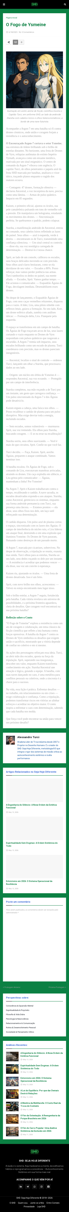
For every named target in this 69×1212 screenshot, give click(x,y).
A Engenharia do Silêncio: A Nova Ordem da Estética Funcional (31, 806)
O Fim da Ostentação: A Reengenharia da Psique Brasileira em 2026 (40, 1117)
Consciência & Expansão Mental (19, 1006)
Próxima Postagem (57, 987)
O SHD (12, 1203)
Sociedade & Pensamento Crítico (20, 1032)
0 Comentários (28, 32)
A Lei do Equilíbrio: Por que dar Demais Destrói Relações (39, 1092)
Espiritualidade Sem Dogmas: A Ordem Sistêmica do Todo (32, 844)
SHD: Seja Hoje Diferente (27, 1198)
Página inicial (11, 18)
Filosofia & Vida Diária (15, 1014)
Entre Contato (53, 1203)
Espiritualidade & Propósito (17, 1010)
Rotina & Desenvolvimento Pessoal (21, 1027)
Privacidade (29, 1206)
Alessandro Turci (28, 737)
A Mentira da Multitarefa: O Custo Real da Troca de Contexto (40, 1104)
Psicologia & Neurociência (17, 1019)
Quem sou (23, 1203)
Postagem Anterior (12, 987)
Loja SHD (41, 1206)
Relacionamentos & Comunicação (20, 1023)
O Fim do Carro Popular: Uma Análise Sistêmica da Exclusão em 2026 (38, 1129)
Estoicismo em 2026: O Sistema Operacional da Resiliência (29, 882)
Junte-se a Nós (37, 1203)
